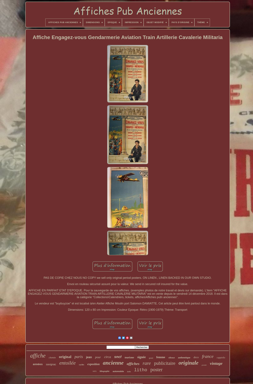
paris (79, 356)
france (208, 356)
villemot (171, 358)
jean (89, 357)
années (38, 364)
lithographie (105, 371)
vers (94, 371)
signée (141, 357)
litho (140, 370)
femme (160, 357)
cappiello (221, 357)
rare (147, 363)
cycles (81, 364)
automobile (118, 371)
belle (129, 372)
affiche (38, 356)
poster (156, 369)
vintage (216, 363)
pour (98, 357)
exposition (93, 364)
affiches (133, 364)
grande (204, 365)
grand (151, 358)
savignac (51, 364)
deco (196, 357)
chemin (52, 357)
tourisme (129, 357)
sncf (117, 357)
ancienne (113, 363)
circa (107, 357)
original (65, 357)
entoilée (67, 363)
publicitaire (164, 363)
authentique (184, 357)
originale (188, 363)
